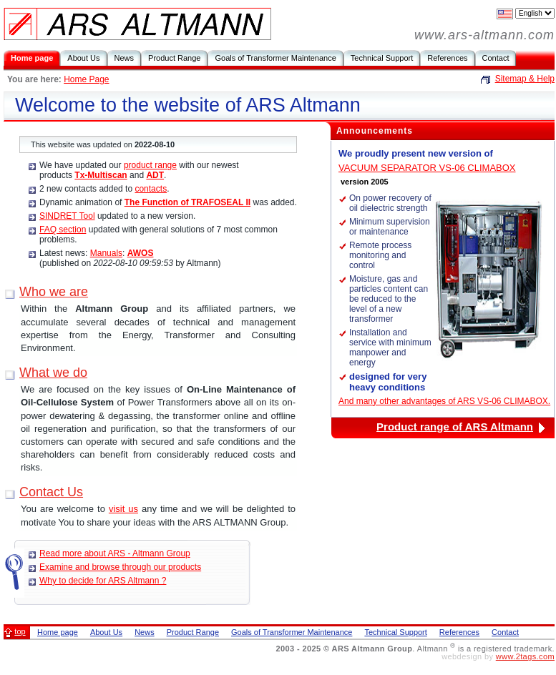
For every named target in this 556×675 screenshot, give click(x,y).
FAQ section (62, 230)
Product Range (174, 58)
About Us (83, 58)
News (124, 58)
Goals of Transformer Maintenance (275, 58)
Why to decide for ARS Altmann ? (102, 581)
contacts (151, 189)
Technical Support (382, 58)
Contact (495, 58)
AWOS (140, 253)
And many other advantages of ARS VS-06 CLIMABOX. (444, 401)
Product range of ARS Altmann (454, 426)
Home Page (86, 79)
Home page (32, 58)
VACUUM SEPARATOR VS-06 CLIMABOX (427, 167)
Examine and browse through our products (120, 567)
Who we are (53, 292)
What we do (53, 372)
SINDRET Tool (67, 216)
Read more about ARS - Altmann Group (114, 553)
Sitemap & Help (525, 79)
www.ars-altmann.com (484, 35)
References (447, 58)
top (19, 631)
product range (150, 165)
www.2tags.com (525, 656)
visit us (123, 508)
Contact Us (51, 492)
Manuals (106, 253)
